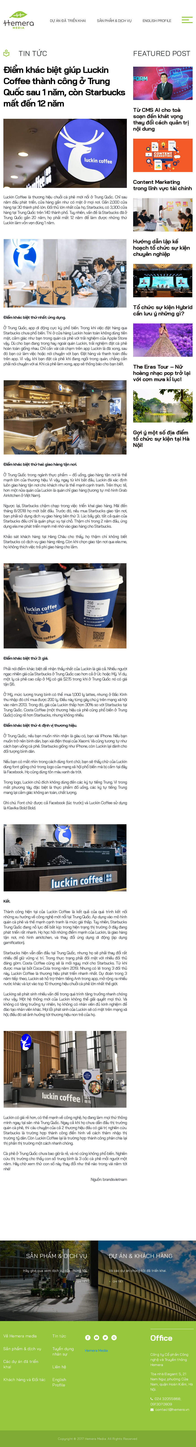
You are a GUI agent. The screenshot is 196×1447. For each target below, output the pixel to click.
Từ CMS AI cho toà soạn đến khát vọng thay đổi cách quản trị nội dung (161, 119)
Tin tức (59, 1336)
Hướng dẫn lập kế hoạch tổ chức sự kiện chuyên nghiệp (161, 247)
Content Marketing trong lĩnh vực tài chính (162, 184)
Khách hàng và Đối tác (24, 1379)
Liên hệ (59, 1366)
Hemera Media (96, 1350)
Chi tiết (80, 1281)
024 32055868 (165, 1398)
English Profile (157, 20)
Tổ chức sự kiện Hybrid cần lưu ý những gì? (162, 310)
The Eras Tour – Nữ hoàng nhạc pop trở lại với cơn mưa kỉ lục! (161, 372)
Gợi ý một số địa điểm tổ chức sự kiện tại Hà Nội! (161, 438)
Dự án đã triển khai (68, 20)
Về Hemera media (20, 1336)
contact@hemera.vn (169, 1409)
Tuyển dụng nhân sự (63, 1351)
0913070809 (161, 1404)
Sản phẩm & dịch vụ (114, 20)
